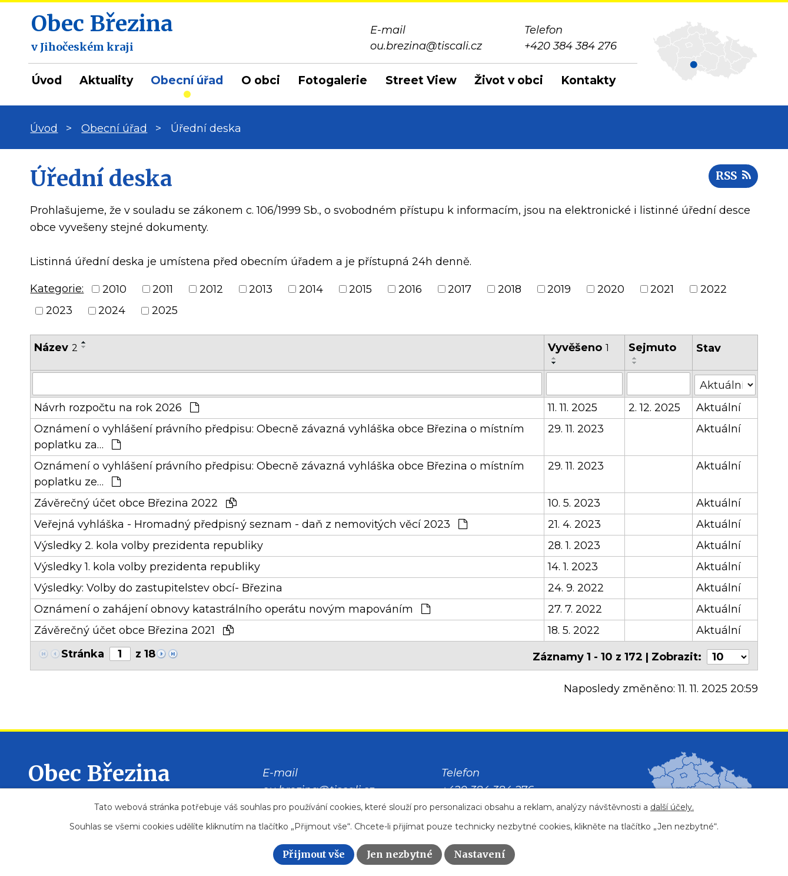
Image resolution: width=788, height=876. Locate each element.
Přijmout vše (313, 854)
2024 (111, 310)
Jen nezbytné (400, 854)
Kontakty (588, 80)
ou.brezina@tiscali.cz (318, 787)
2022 (713, 288)
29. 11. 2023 (576, 428)
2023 (59, 310)
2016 (410, 288)
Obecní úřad (187, 80)
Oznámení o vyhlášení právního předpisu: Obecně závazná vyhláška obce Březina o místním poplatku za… (279, 436)
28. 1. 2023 (574, 544)
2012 (211, 288)
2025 (165, 310)
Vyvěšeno (578, 347)
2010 (114, 288)
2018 (509, 288)
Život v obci (508, 80)
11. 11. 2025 (572, 407)
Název (56, 347)
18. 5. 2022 (574, 629)
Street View (421, 80)
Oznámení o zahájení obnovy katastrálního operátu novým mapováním (232, 608)
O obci (260, 80)
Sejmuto (653, 347)
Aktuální (718, 407)
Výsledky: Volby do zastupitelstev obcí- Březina (158, 587)
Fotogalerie (332, 80)
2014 (311, 288)
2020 (610, 288)
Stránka (82, 653)
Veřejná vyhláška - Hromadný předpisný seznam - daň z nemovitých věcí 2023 (250, 523)
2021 (662, 288)
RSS (732, 178)
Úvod (47, 80)
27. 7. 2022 (575, 608)
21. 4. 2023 (574, 523)
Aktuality (106, 80)
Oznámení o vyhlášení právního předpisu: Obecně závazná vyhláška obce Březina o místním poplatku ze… (279, 473)
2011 (162, 288)
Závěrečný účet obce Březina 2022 (135, 502)
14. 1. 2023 (573, 566)
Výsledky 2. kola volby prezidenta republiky (148, 544)
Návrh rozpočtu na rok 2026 (116, 407)
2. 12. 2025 (655, 407)
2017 (459, 288)
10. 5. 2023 (574, 502)
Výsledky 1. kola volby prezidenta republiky (147, 566)
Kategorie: (57, 288)
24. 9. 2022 (576, 587)
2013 (260, 288)
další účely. (672, 807)
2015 (360, 288)
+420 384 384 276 (487, 787)
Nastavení (480, 854)
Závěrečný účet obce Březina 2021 (134, 629)
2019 (559, 288)
